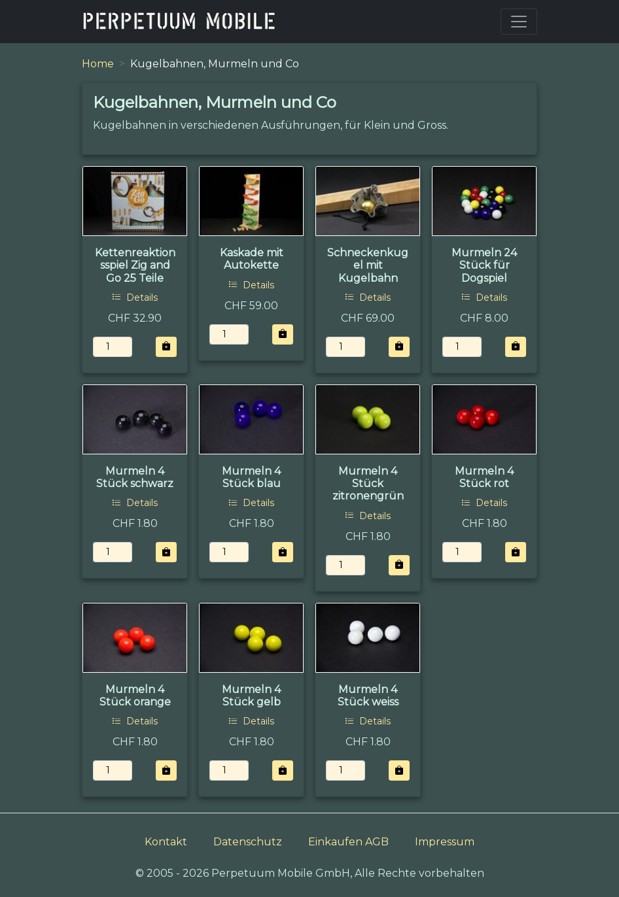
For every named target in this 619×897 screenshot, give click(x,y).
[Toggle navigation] (519, 21)
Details (135, 297)
